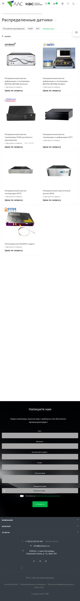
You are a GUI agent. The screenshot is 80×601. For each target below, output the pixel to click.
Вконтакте (34, 561)
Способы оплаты (11, 584)
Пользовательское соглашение (32, 584)
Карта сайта (39, 587)
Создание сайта (37, 594)
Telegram (40, 561)
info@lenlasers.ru (42, 546)
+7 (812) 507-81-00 (33, 541)
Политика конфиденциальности (61, 584)
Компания (7, 520)
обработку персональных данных (48, 496)
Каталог (6, 526)
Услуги (6, 532)
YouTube (45, 561)
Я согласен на (43, 496)
